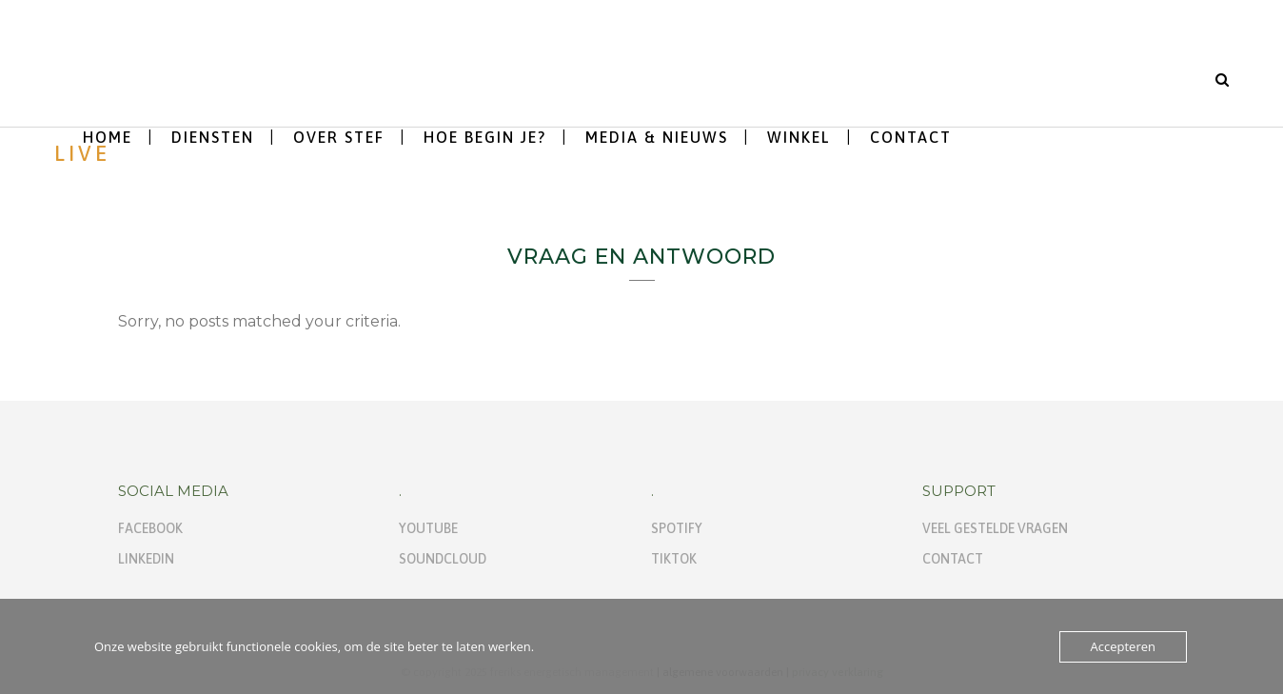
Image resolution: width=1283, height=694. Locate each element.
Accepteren (1123, 646)
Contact (952, 558)
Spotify (676, 528)
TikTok (674, 558)
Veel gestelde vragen (995, 528)
